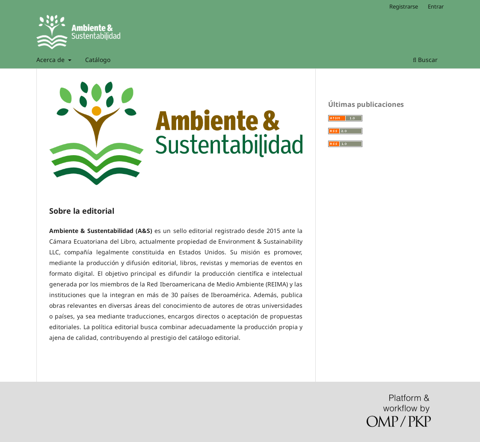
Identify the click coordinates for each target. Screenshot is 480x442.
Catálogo (97, 60)
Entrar (436, 6)
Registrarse (403, 6)
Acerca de (51, 60)
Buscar (425, 60)
